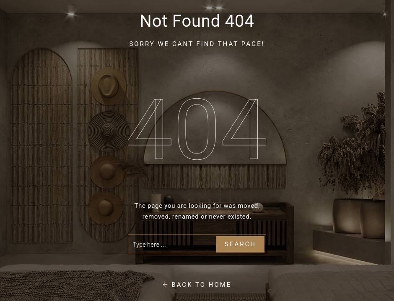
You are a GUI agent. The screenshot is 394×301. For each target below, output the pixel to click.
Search (240, 244)
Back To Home (197, 284)
